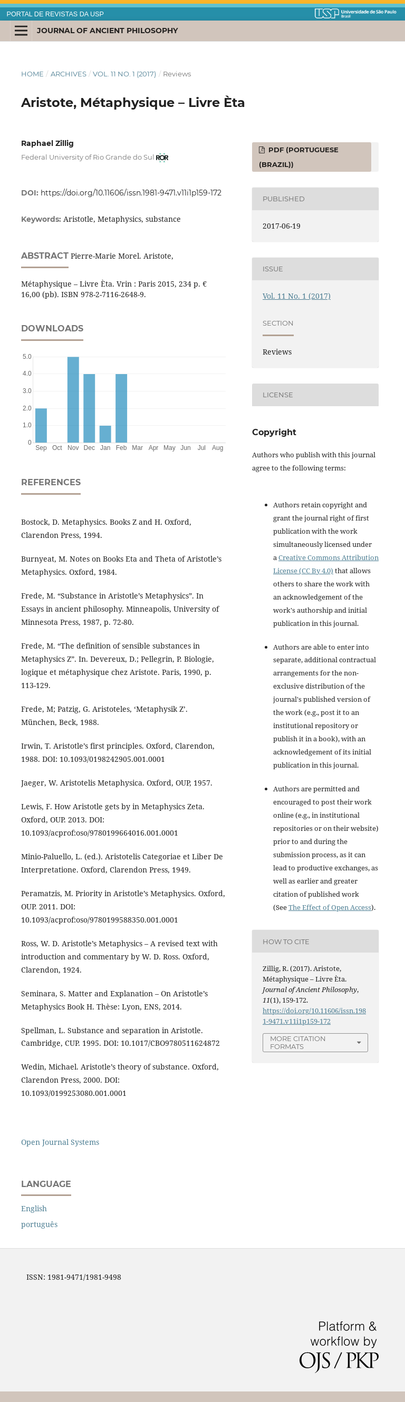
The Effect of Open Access (329, 907)
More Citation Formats (298, 1042)
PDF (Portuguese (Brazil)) (299, 157)
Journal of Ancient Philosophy (107, 30)
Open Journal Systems (60, 1142)
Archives (68, 74)
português (39, 1224)
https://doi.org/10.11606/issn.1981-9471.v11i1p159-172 (131, 193)
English (34, 1208)
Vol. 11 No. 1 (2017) (124, 74)
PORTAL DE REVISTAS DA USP (55, 14)
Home (32, 74)
